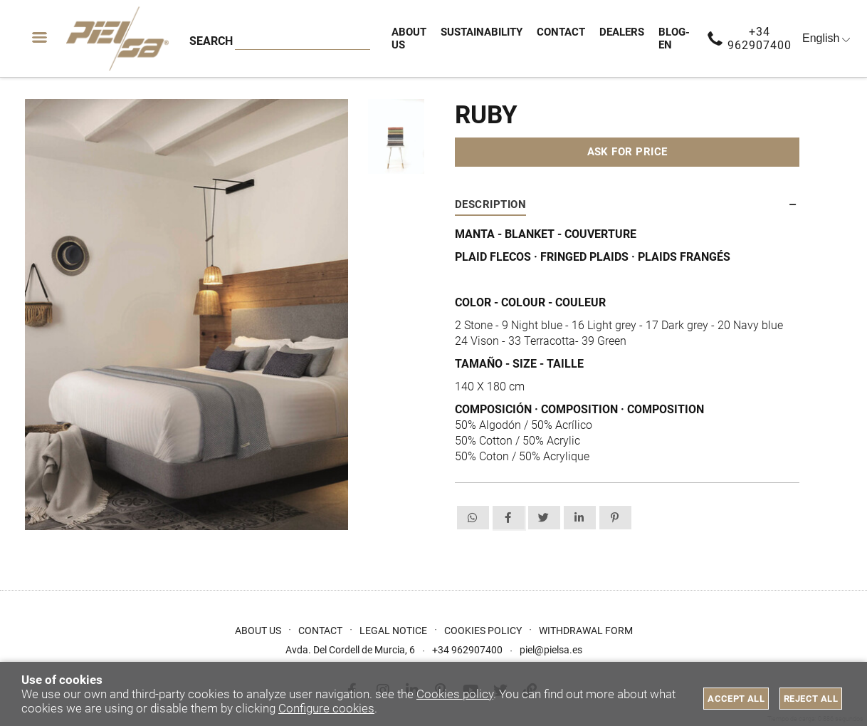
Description (490, 204)
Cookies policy (454, 694)
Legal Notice (393, 630)
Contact (320, 630)
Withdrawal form (586, 630)
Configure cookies (326, 708)
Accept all (736, 698)
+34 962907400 (759, 38)
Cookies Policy (483, 630)
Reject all (811, 698)
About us (258, 630)
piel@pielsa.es (551, 649)
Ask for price (627, 151)
